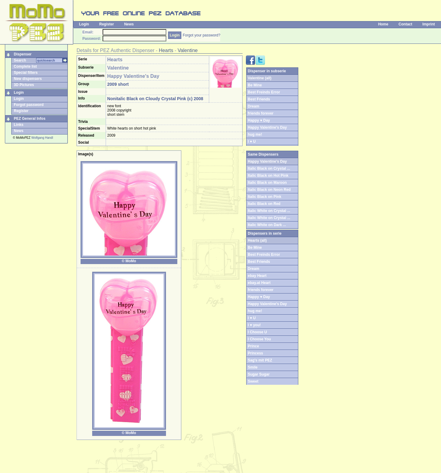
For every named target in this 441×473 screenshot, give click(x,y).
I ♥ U (252, 141)
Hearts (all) (257, 240)
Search (20, 60)
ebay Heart (257, 276)
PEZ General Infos (29, 118)
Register (106, 24)
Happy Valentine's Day (267, 127)
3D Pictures (24, 85)
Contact (405, 24)
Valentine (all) (259, 78)
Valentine (188, 50)
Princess (255, 353)
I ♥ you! (254, 325)
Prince (253, 346)
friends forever (260, 113)
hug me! (255, 134)
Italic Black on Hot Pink (268, 175)
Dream (253, 106)
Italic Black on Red (264, 204)
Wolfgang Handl (42, 137)
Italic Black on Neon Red (269, 189)
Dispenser (23, 54)
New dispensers (28, 79)
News (129, 24)
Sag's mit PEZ (260, 360)
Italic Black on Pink (264, 197)
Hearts (166, 50)
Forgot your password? (202, 35)
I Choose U (257, 332)
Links (18, 125)
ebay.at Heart (259, 283)
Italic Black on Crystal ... (269, 168)
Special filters (26, 72)
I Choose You (259, 339)
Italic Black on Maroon (267, 182)
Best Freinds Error (264, 92)
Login (84, 24)
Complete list (25, 66)
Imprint (428, 24)
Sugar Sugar (259, 374)
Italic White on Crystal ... (269, 211)
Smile (253, 367)
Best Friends (259, 99)
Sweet (253, 381)
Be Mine (255, 85)
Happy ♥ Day (259, 120)
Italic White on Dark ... (267, 225)
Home (383, 24)
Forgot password (28, 105)
